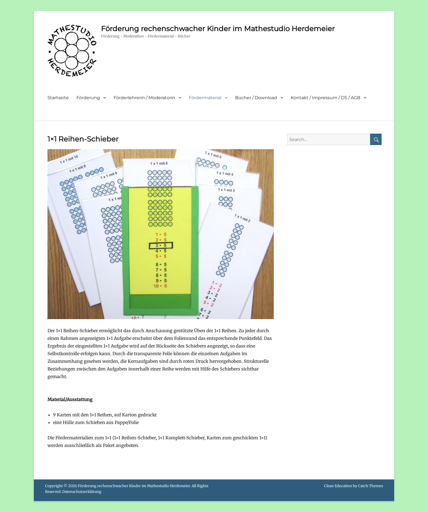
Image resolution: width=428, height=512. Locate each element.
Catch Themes (370, 486)
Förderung (88, 97)
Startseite (58, 97)
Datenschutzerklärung (81, 491)
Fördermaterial (205, 97)
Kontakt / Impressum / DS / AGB (325, 97)
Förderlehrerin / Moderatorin (144, 97)
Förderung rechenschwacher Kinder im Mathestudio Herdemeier (218, 28)
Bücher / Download (256, 97)
